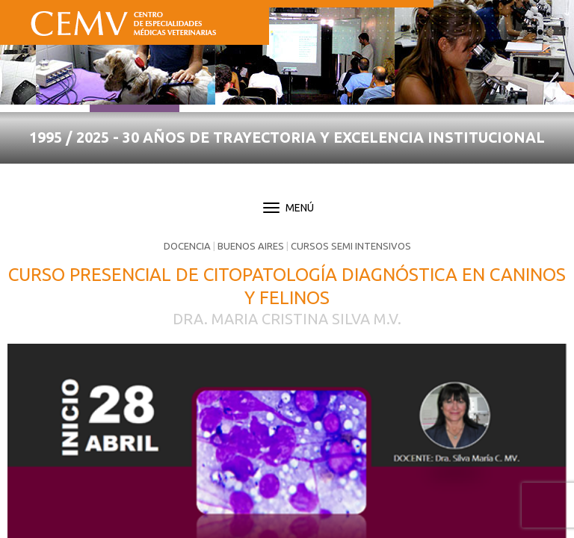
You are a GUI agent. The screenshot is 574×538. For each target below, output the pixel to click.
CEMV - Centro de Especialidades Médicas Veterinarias (123, 20)
